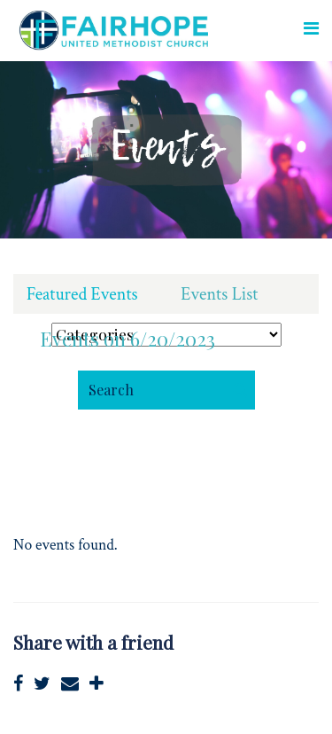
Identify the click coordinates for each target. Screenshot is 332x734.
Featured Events (82, 294)
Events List (219, 294)
